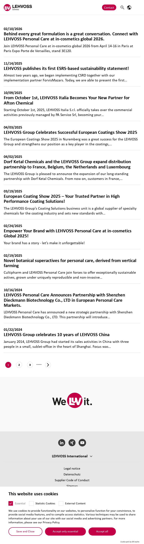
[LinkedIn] (62, 442)
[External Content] (61, 503)
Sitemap (72, 486)
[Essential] (10, 503)
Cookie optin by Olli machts (129, 542)
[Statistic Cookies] (31, 503)
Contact (109, 7)
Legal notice (72, 468)
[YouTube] (82, 442)
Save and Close (25, 531)
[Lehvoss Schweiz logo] (18, 7)
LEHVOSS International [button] (70, 456)
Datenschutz (72, 474)
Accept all (102, 531)
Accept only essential (65, 531)
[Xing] (72, 442)
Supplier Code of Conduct (72, 480)
